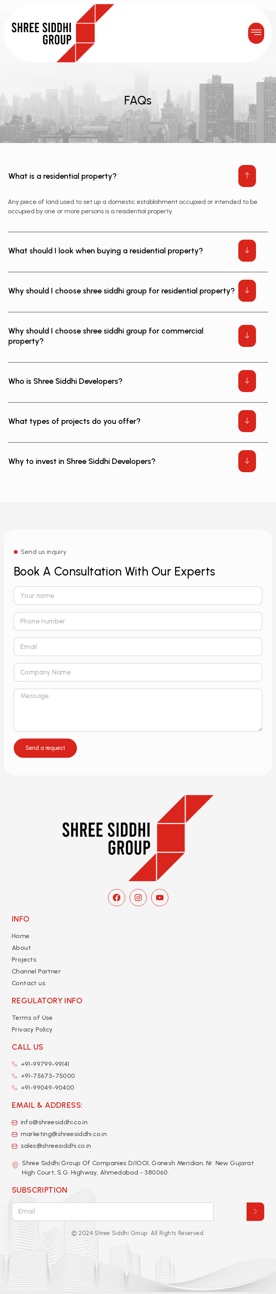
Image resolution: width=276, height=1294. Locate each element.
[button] (256, 26)
